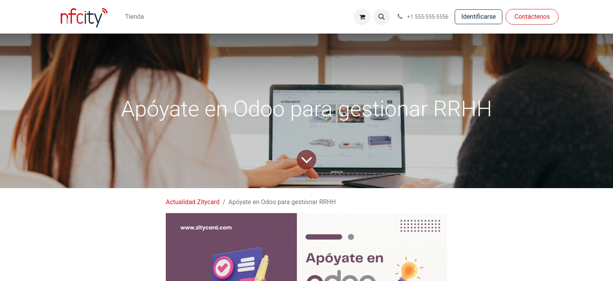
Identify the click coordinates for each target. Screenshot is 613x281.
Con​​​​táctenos (532, 16)
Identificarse (478, 16)
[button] (381, 17)
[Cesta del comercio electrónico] (362, 17)
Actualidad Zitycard (193, 202)
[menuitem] (134, 17)
